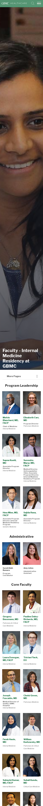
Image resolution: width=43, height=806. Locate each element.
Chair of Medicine (10, 426)
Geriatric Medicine (9, 527)
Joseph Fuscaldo (10, 697)
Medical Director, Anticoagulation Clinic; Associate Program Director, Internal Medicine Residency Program (32, 474)
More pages (14, 376)
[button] (39, 3)
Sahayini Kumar (11, 781)
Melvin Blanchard (10, 420)
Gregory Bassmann (10, 618)
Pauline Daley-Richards (31, 619)
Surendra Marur (29, 463)
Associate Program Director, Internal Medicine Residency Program (11, 521)
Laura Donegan (11, 658)
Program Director (31, 424)
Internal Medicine (9, 429)
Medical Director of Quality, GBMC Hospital (11, 703)
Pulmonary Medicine (31, 426)
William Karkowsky (32, 740)
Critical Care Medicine (32, 787)
